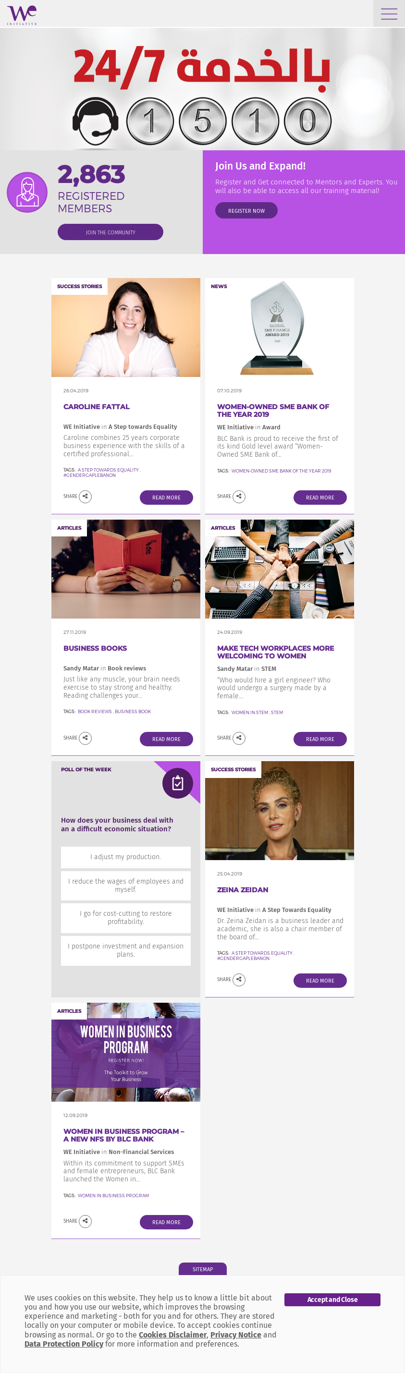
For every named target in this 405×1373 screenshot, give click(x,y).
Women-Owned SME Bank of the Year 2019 (273, 410)
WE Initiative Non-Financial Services (118, 1151)
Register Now (246, 211)
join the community (110, 233)
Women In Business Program (113, 1195)
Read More (166, 498)
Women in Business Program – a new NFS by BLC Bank (123, 1135)
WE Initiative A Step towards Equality (120, 426)
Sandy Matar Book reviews (104, 668)
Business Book (133, 711)
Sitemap (203, 1269)
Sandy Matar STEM (246, 668)
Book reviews (95, 711)
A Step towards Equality (109, 470)
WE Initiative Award (249, 427)
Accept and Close (332, 1300)
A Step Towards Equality (262, 953)
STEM (277, 712)
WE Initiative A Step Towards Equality (274, 909)
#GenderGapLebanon (89, 475)
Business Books (95, 648)
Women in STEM (250, 712)
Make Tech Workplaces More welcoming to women (275, 652)
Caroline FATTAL (96, 406)
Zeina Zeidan (242, 890)
